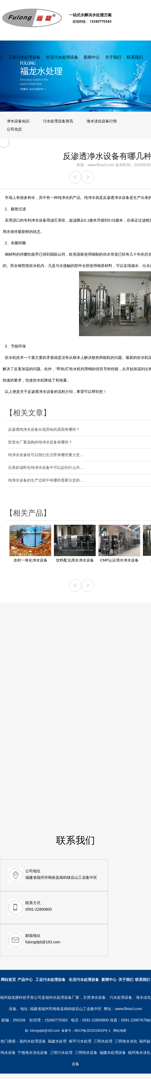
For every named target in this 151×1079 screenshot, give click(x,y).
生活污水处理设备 (62, 57)
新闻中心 (92, 57)
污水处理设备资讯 (58, 121)
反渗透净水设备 (41, 391)
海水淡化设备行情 (102, 121)
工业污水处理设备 (24, 57)
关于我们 (113, 57)
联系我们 (135, 57)
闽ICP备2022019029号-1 (92, 1031)
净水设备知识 (18, 121)
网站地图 (119, 1031)
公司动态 (14, 129)
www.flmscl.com (101, 165)
